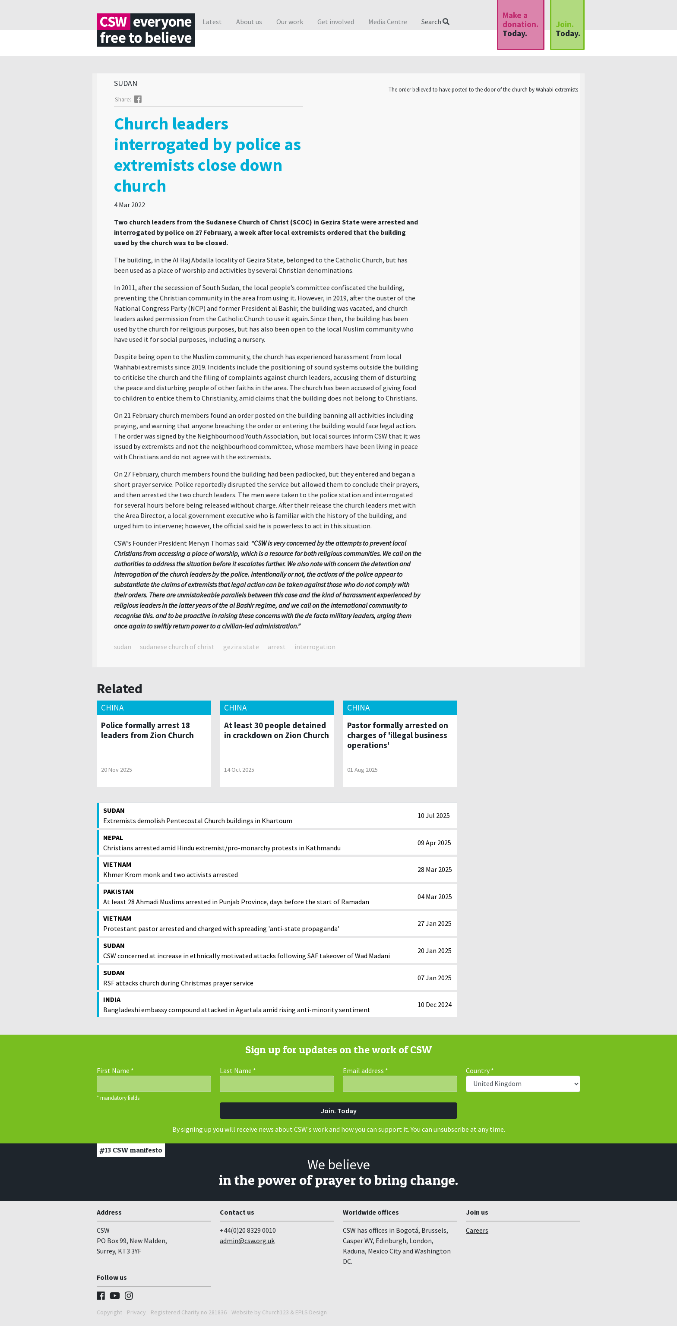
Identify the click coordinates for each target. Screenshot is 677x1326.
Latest (212, 21)
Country (480, 1072)
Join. (568, 28)
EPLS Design (311, 1314)
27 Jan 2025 (435, 925)
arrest (277, 648)
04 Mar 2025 (435, 898)
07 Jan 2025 (435, 980)
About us (249, 21)
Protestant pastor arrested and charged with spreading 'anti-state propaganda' (258, 925)
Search (435, 21)
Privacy (136, 1314)
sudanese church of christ (177, 648)
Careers (477, 1232)
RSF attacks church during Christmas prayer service (258, 979)
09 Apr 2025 (434, 844)
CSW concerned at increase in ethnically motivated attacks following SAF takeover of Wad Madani (258, 952)
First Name (115, 1072)
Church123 (275, 1314)
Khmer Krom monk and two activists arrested (258, 871)
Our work (289, 21)
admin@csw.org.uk (247, 1242)
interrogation (314, 648)
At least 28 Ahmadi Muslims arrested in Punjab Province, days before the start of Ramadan (258, 898)
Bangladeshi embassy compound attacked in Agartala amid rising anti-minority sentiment (258, 1006)
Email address (365, 1072)
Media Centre (387, 21)
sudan (122, 648)
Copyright (109, 1314)
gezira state (241, 648)
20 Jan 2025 (435, 952)
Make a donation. (520, 24)
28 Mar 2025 (435, 871)
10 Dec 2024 (435, 1006)
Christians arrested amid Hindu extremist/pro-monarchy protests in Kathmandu (258, 844)
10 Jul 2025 (434, 817)
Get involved (335, 21)
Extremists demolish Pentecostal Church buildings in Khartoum (258, 817)
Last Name (238, 1072)
